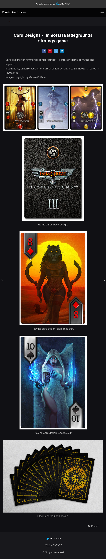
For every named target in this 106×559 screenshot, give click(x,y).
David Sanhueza (14, 12)
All (9, 21)
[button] (93, 526)
